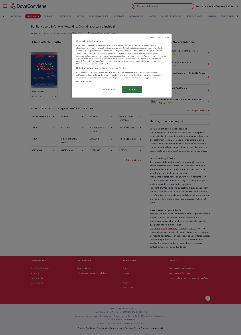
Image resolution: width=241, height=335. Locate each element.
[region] (122, 66)
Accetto (132, 89)
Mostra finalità (109, 89)
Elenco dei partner (84, 81)
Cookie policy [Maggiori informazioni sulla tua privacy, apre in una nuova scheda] (104, 64)
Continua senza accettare (159, 37)
